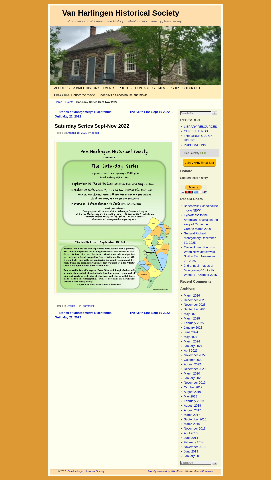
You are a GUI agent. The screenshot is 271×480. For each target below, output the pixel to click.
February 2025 (194, 323)
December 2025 (194, 300)
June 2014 (191, 438)
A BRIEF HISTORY (86, 88)
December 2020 (194, 369)
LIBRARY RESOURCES (200, 126)
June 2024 (191, 332)
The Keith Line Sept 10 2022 (152, 112)
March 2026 (192, 295)
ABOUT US (62, 88)
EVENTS (109, 88)
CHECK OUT (192, 88)
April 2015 (191, 433)
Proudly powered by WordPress (165, 471)
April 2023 (191, 350)
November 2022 (194, 355)
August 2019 (192, 392)
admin (95, 132)
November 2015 (194, 428)
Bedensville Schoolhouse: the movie (123, 95)
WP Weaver (206, 471)
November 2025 (194, 304)
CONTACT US (145, 88)
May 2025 (190, 314)
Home (58, 101)
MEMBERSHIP (168, 88)
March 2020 (192, 373)
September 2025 (195, 309)
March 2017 (192, 415)
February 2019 (194, 401)
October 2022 (193, 360)
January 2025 (193, 327)
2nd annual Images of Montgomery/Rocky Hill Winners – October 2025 (200, 270)
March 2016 (192, 424)
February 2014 (194, 442)
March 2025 (192, 318)
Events (69, 101)
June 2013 (191, 451)
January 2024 (193, 346)
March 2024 (192, 341)
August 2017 (192, 410)
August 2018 (192, 405)
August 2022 (192, 364)
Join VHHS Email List (199, 162)
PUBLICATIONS (195, 145)
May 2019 (190, 396)
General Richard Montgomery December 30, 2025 (200, 238)
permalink (88, 305)
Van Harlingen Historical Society (120, 13)
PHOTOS (125, 88)
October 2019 (193, 387)
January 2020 (193, 378)
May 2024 (190, 337)
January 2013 (193, 456)
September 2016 (195, 419)
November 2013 (194, 447)
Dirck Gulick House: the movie (74, 95)
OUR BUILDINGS (196, 131)
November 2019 (194, 382)
